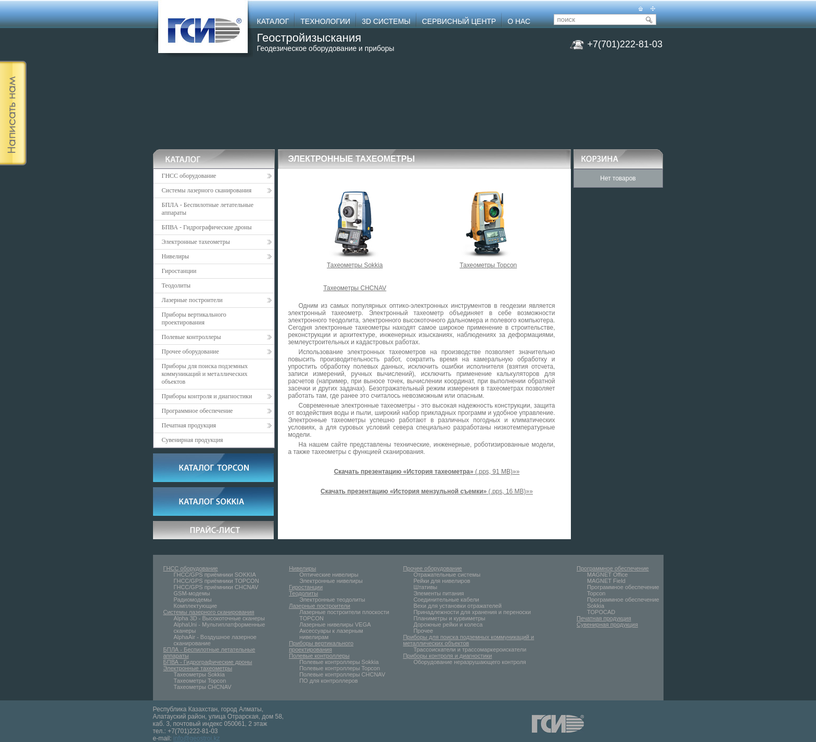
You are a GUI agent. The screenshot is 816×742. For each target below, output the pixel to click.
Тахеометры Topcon (488, 262)
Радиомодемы (193, 599)
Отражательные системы (446, 574)
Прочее (423, 631)
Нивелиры (217, 256)
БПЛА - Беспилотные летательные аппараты (208, 208)
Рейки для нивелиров (441, 581)
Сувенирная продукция (192, 440)
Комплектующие (196, 606)
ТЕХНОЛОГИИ (325, 21)
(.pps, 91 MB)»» (427, 471)
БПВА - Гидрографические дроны (207, 227)
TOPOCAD (601, 612)
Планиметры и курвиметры (449, 618)
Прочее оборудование (217, 351)
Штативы (425, 587)
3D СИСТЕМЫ (386, 21)
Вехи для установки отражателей (457, 606)
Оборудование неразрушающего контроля (469, 662)
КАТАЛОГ (273, 21)
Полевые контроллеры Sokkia (338, 662)
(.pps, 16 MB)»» (510, 491)
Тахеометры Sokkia (355, 262)
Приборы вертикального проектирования (194, 318)
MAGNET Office (607, 574)
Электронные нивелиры (331, 581)
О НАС (518, 21)
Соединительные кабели (446, 599)
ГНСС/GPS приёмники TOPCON (216, 581)
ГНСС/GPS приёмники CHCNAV (216, 587)
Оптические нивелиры (328, 574)
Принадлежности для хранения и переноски (472, 612)
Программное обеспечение (217, 410)
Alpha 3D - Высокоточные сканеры (219, 618)
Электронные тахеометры (217, 241)
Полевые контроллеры (217, 337)
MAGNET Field (606, 581)
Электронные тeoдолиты (332, 599)
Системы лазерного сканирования (217, 190)
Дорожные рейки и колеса (447, 624)
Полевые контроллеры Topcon (339, 668)
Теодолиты (176, 285)
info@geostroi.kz (196, 738)
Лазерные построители (217, 300)
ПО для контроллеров (328, 681)
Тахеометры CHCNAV (354, 288)
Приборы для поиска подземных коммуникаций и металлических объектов (205, 373)
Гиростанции (179, 271)
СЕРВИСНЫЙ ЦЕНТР (459, 21)
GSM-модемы (192, 593)
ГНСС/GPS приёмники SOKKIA (215, 574)
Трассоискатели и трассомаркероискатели (469, 649)
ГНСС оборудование (217, 175)
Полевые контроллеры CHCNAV (342, 674)
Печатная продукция (217, 425)
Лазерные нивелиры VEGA (335, 624)
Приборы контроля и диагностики (217, 396)
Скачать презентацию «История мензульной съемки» (404, 491)
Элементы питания (438, 593)
